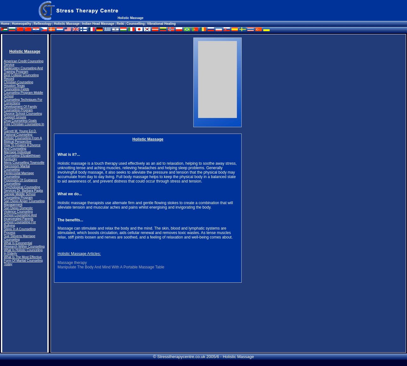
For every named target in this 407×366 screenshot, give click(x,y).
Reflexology (43, 23)
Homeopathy (22, 23)
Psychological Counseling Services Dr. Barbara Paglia (23, 188)
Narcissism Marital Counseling (17, 167)
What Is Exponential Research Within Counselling (24, 244)
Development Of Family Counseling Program (20, 108)
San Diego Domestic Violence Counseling (18, 209)
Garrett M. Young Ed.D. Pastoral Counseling (20, 132)
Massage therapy (72, 262)
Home (5, 23)
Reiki (120, 23)
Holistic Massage (66, 23)
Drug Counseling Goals (20, 120)
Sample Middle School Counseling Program (20, 195)
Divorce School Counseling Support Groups (23, 115)
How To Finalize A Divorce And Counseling (22, 146)
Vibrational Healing (161, 23)
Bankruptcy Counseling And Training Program (23, 69)
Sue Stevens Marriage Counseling (19, 237)
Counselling (136, 23)
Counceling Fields (16, 89)
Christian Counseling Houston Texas (18, 83)
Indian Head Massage (98, 23)
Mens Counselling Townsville (24, 162)
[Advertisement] (107, 82)
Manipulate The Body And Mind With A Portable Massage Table (111, 267)
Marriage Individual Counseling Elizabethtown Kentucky (22, 155)
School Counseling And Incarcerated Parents (20, 216)
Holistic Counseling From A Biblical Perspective (23, 139)
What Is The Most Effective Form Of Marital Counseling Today (23, 260)
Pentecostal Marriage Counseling (19, 174)
